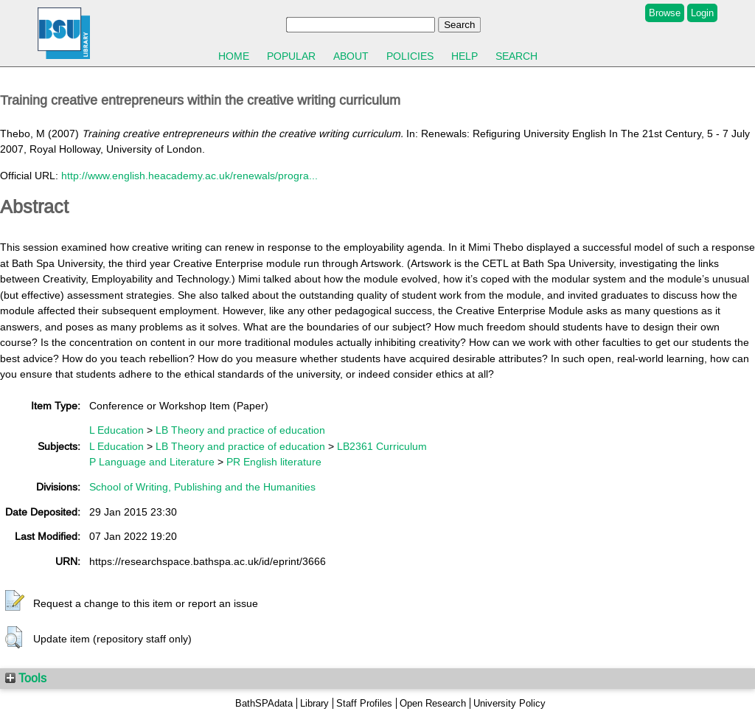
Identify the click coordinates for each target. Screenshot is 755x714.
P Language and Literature (152, 462)
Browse (665, 12)
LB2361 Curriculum (382, 446)
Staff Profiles (364, 703)
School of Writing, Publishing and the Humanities (202, 487)
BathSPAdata (264, 703)
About (351, 56)
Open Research (433, 703)
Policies (410, 56)
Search (516, 56)
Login (702, 12)
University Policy (509, 703)
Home (233, 56)
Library (314, 703)
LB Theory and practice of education (240, 430)
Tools (25, 677)
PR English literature (273, 462)
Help (464, 56)
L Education (116, 430)
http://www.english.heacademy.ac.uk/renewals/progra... (189, 175)
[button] (14, 601)
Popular (291, 56)
